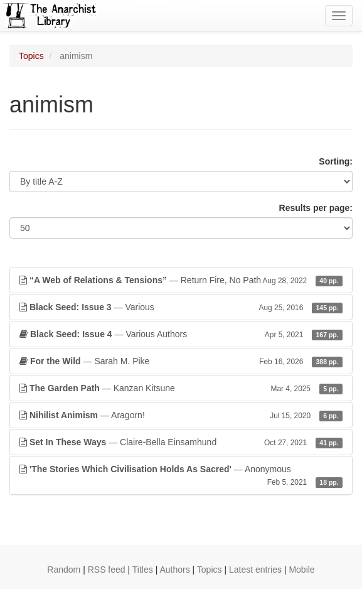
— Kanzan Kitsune (181, 388)
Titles (142, 570)
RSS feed (106, 570)
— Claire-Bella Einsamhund (181, 442)
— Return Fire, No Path (181, 280)
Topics (31, 56)
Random (63, 570)
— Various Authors (181, 334)
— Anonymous (181, 476)
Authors (174, 570)
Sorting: (336, 161)
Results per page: (316, 208)
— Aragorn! (181, 415)
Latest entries (255, 570)
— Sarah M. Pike (181, 361)
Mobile (301, 570)
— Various (181, 307)
